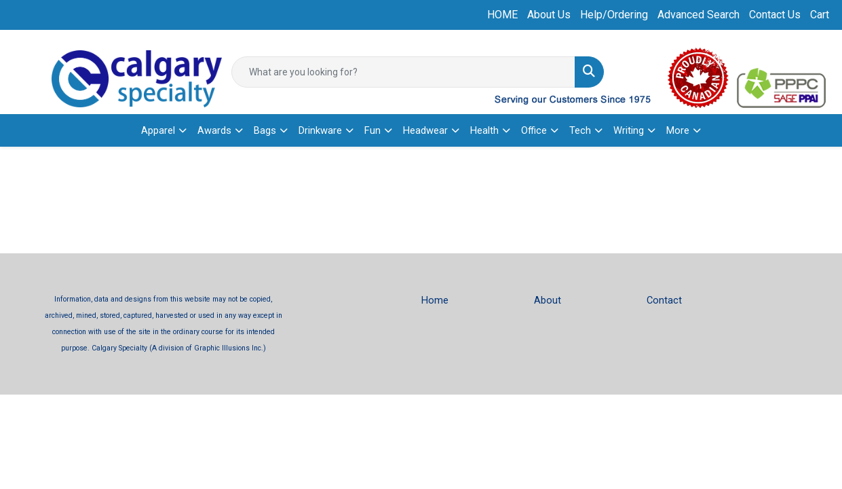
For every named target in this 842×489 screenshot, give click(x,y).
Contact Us (775, 14)
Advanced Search (698, 14)
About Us (549, 14)
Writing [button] (628, 130)
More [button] (677, 130)
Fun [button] (372, 130)
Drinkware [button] (320, 130)
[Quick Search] (403, 72)
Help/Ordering (614, 14)
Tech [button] (580, 130)
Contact (664, 300)
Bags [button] (265, 130)
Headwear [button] (425, 130)
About (547, 300)
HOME (502, 14)
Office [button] (534, 130)
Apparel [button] (158, 130)
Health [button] (484, 130)
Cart (819, 14)
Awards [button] (214, 130)
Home (434, 300)
